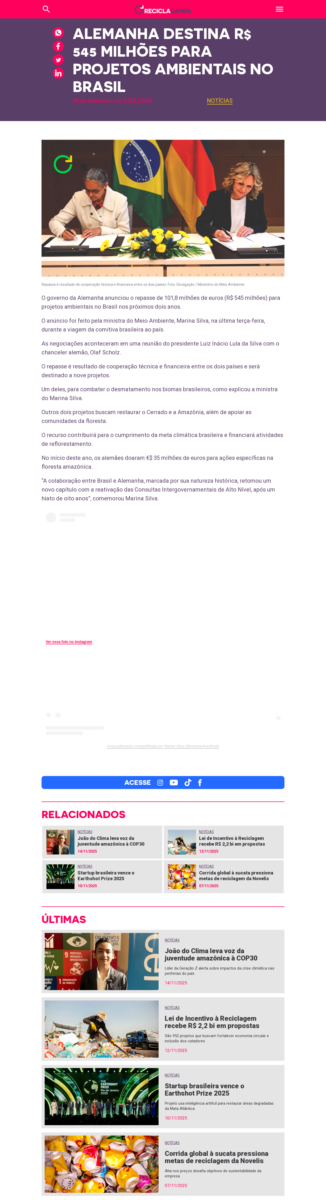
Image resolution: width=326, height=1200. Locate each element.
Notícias (220, 100)
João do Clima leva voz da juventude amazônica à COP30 (111, 841)
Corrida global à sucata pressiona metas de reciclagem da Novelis (236, 875)
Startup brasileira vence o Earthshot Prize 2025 (106, 875)
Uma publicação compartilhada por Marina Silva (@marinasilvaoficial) (163, 746)
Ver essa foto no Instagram (69, 642)
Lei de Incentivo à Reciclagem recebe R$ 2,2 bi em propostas (232, 841)
